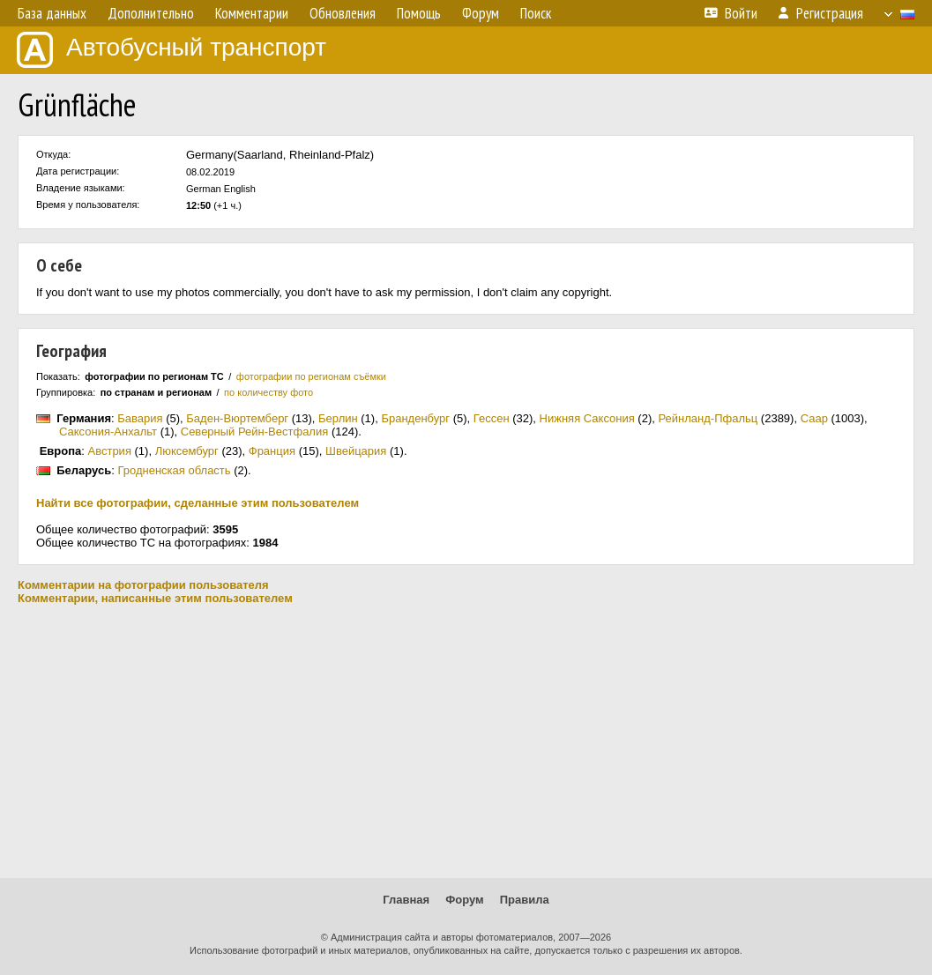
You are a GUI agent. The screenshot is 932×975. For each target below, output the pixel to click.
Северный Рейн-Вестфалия (255, 431)
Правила (524, 899)
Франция (272, 451)
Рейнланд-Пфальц (707, 418)
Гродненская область (173, 470)
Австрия (109, 451)
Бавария (139, 418)
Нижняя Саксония (587, 418)
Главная (406, 899)
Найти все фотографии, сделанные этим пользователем (197, 503)
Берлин (338, 418)
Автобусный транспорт (171, 50)
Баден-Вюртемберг (237, 418)
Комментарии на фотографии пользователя (143, 585)
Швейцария (355, 451)
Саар (814, 418)
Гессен (491, 418)
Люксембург (187, 451)
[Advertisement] (466, 741)
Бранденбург (415, 418)
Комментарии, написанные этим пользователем (155, 598)
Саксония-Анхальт (108, 431)
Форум (464, 899)
